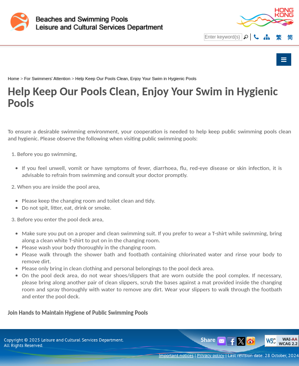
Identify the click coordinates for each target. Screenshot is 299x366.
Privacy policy (210, 355)
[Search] (223, 37)
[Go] (247, 36)
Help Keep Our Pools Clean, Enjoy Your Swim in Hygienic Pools (135, 78)
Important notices (176, 355)
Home (13, 78)
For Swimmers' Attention (47, 78)
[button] (149, 61)
